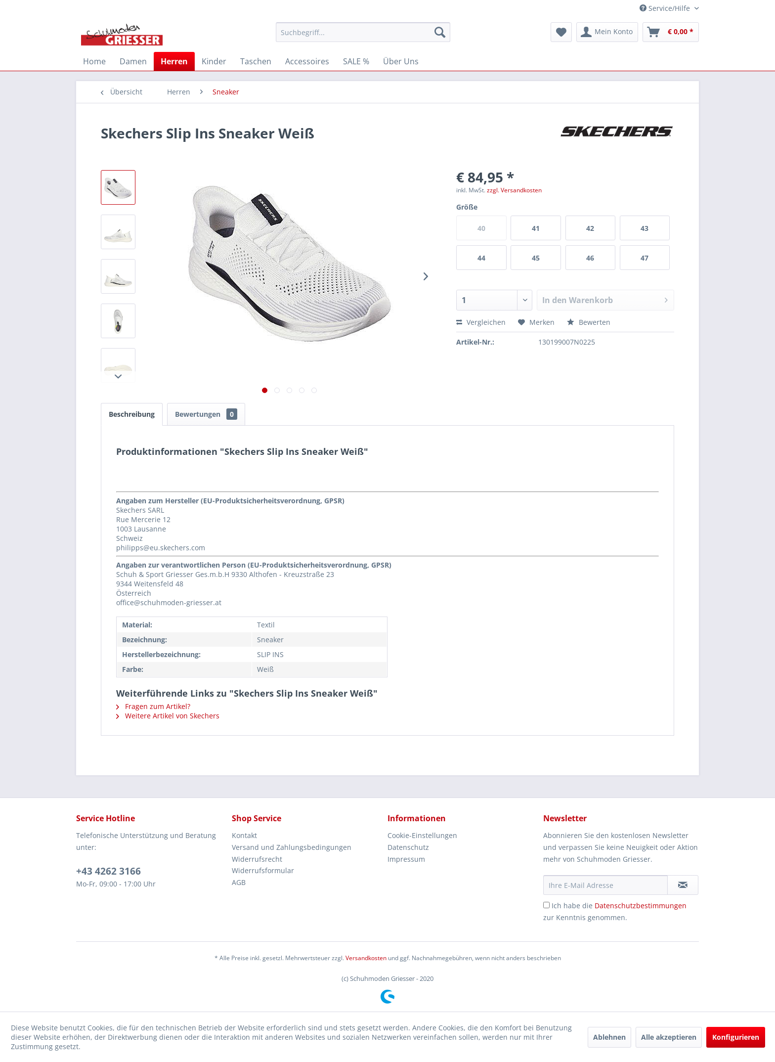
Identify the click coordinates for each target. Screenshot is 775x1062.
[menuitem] (363, 32)
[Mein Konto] (607, 32)
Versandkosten (366, 958)
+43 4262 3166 (108, 871)
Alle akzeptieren (668, 1037)
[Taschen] (255, 61)
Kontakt (244, 835)
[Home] (94, 61)
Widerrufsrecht (257, 859)
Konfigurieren (735, 1037)
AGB (239, 882)
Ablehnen (609, 1037)
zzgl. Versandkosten (514, 190)
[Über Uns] (401, 61)
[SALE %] (356, 61)
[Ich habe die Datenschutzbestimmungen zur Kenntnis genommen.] (546, 905)
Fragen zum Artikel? (153, 706)
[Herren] (174, 61)
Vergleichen (481, 322)
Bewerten (588, 322)
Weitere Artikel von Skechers (167, 715)
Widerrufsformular (263, 870)
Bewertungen (206, 414)
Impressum (406, 859)
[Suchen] (440, 32)
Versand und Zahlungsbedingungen (291, 847)
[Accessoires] (307, 61)
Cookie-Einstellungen (422, 835)
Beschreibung (132, 414)
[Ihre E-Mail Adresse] (605, 885)
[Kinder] (214, 61)
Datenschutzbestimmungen (641, 905)
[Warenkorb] (671, 32)
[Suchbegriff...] (363, 32)
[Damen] (133, 61)
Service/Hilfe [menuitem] (666, 8)
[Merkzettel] (561, 32)
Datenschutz (408, 847)
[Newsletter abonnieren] (682, 885)
